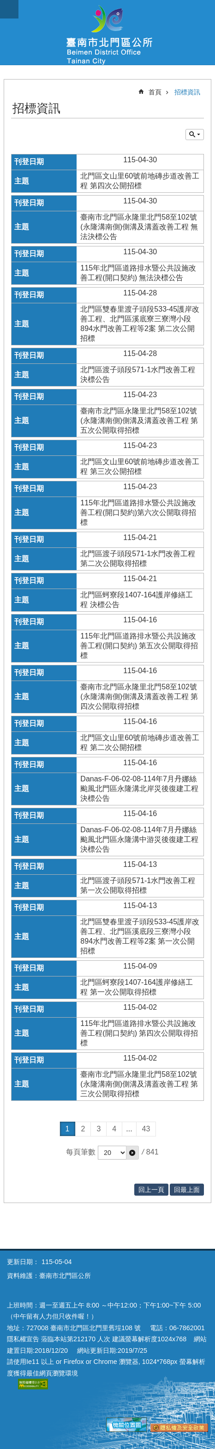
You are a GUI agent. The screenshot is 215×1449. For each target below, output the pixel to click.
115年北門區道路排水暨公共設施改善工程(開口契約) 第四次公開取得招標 (139, 1033)
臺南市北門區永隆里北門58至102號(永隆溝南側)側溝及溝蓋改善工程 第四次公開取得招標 (139, 696)
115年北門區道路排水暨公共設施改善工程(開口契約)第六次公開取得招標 (138, 512)
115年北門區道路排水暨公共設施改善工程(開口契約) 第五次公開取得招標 (139, 645)
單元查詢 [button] (194, 134)
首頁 (155, 92)
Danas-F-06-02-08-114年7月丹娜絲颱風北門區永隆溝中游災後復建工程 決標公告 (139, 839)
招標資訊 (187, 92)
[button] (132, 1153)
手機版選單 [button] (9, 9)
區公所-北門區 (107, 32)
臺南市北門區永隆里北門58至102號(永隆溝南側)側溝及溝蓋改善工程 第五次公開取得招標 (139, 420)
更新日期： (23, 1261)
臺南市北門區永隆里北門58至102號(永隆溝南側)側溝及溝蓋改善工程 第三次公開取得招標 (139, 1084)
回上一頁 (151, 1189)
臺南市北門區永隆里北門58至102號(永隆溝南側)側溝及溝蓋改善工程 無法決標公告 (139, 226)
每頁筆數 (81, 1152)
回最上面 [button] (187, 1189)
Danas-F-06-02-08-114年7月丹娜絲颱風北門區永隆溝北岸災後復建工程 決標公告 (139, 788)
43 (146, 1129)
